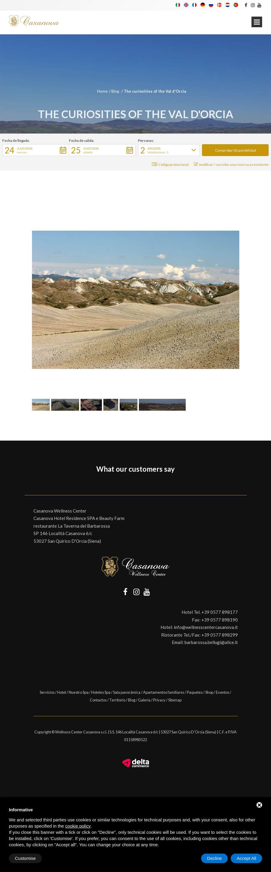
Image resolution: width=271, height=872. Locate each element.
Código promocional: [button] (170, 164)
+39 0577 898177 (219, 612)
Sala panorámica (126, 692)
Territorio (117, 700)
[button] (35, 150)
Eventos (222, 692)
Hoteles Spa (100, 692)
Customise (25, 858)
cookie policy (78, 825)
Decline (214, 858)
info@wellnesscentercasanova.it (206, 627)
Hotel (61, 692)
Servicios (47, 692)
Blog (115, 91)
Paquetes (195, 692)
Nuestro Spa (79, 692)
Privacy (159, 700)
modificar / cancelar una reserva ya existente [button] (231, 164)
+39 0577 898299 (219, 634)
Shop (209, 692)
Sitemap (175, 700)
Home (102, 91)
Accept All (246, 858)
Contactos (98, 700)
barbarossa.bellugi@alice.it (211, 642)
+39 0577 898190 (219, 619)
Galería (144, 700)
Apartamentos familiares (163, 692)
